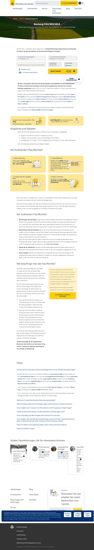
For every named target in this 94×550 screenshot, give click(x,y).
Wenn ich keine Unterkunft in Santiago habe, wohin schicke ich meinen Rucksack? (44, 404)
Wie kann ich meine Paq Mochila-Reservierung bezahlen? (36, 400)
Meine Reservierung (71, 79)
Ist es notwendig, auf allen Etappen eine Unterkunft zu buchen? (38, 415)
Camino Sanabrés (46, 101)
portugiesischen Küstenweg (54, 376)
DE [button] (83, 3)
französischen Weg (56, 374)
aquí (72, 290)
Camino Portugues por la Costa (45, 97)
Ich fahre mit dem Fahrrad (27, 72)
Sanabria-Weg (56, 381)
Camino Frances (50, 94)
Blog (68, 8)
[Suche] (47, 3)
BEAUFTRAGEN (61, 71)
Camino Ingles (25, 101)
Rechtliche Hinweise (22, 527)
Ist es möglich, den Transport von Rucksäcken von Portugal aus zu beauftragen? (44, 408)
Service (45, 8)
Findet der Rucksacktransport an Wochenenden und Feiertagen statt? (41, 412)
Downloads (34, 494)
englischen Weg (35, 381)
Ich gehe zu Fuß (23, 69)
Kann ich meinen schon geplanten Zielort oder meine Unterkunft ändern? (42, 425)
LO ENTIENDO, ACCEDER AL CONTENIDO (63, 295)
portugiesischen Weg (27, 376)
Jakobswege (17, 8)
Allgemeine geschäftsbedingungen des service (29, 543)
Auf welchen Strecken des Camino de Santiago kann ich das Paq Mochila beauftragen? (46, 370)
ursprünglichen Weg (49, 379)
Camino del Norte (63, 99)
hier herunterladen (53, 244)
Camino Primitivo (40, 99)
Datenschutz (20, 531)
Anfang (15, 18)
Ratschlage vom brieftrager (56, 10)
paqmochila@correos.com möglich (42, 110)
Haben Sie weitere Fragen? (26, 428)
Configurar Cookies (22, 539)
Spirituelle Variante (69, 97)
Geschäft (78, 8)
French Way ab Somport (54, 387)
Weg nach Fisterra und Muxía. (26, 383)
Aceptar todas (87, 514)
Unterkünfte (32, 8)
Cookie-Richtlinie (21, 535)
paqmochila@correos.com (39, 389)
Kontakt (32, 500)
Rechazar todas (67, 514)
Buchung (69, 3)
